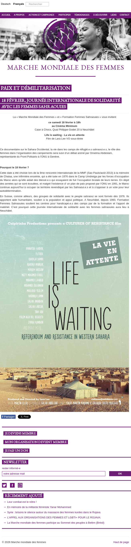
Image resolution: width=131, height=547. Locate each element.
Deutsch (6, 3)
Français (18, 3)
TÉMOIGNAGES (81, 15)
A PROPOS (19, 15)
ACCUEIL (6, 15)
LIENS (113, 15)
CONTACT (124, 15)
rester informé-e (11, 468)
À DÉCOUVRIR (100, 15)
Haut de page (121, 542)
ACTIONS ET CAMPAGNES (41, 15)
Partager (8, 416)
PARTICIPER (65, 15)
